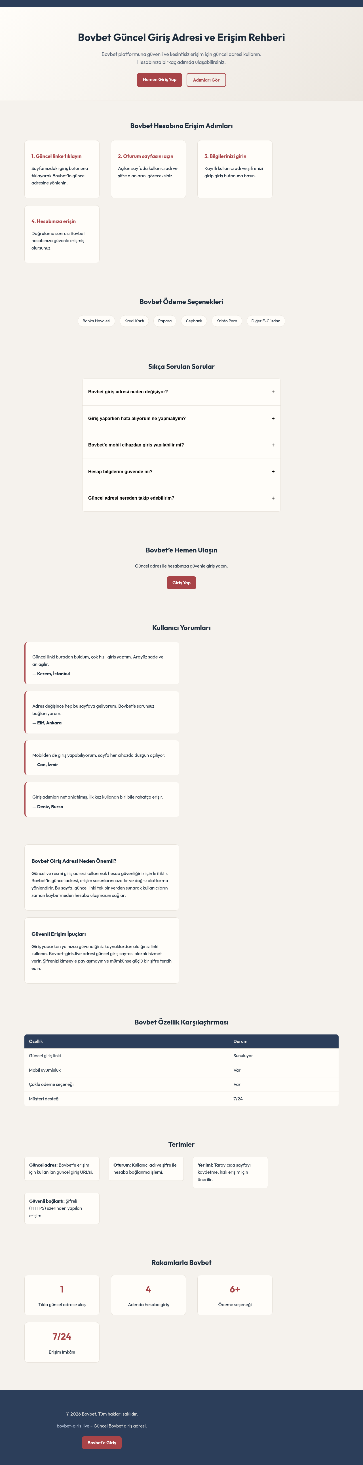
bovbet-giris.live (73, 1426)
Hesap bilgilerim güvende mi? (120, 471)
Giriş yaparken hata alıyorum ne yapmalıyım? (137, 418)
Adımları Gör (206, 80)
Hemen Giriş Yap (159, 79)
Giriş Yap (181, 582)
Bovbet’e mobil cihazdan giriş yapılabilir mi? (136, 444)
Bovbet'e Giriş (102, 1442)
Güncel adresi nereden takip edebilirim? (131, 498)
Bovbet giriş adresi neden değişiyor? (128, 391)
